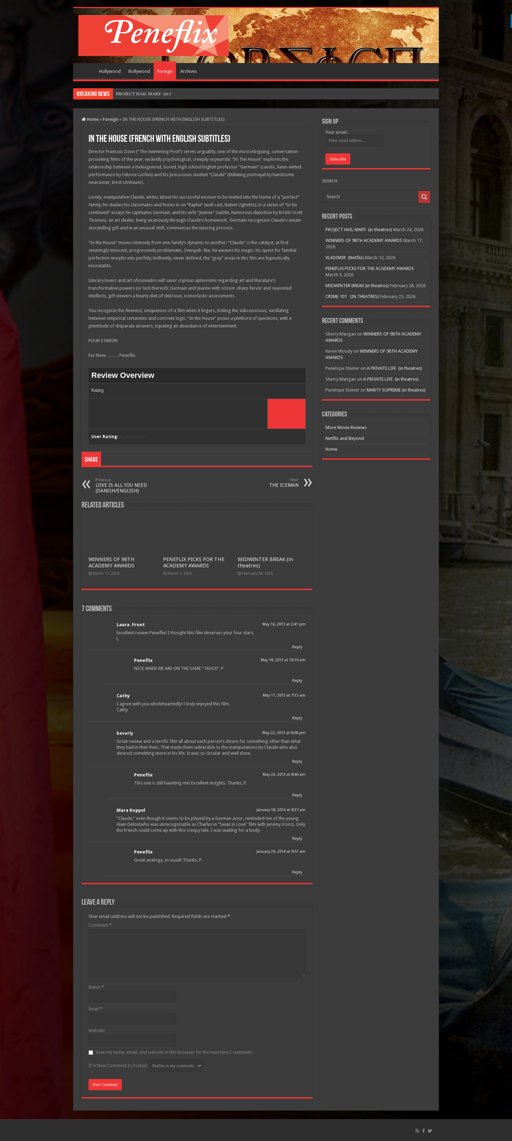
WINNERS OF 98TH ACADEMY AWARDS (111, 562)
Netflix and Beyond (344, 438)
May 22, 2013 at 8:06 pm (284, 733)
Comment (100, 925)
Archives (188, 71)
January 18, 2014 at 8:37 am (281, 810)
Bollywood (139, 71)
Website (97, 1030)
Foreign (165, 71)
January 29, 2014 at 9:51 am (281, 851)
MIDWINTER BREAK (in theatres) (357, 285)
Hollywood (110, 71)
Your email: (336, 132)
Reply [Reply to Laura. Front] (297, 647)
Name (96, 987)
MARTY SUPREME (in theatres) (396, 390)
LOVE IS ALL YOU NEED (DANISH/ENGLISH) (131, 485)
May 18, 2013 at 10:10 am (283, 660)
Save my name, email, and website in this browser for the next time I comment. (174, 1052)
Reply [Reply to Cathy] (297, 718)
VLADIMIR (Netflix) (344, 257)
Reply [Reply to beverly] (297, 761)
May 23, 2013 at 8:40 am (284, 774)
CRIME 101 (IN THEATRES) (352, 296)
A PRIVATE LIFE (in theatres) (394, 368)
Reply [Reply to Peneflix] (297, 680)
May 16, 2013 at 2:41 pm (284, 624)
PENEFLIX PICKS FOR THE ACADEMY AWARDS (193, 562)
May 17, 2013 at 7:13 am (284, 695)
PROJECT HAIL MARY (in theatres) (358, 229)
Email (96, 1008)
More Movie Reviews (346, 427)
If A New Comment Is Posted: (146, 1066)
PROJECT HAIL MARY (139, 93)
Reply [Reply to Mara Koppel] (297, 838)
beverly (125, 733)
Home (86, 70)
